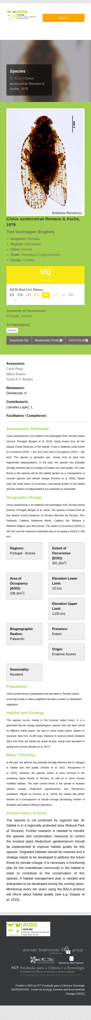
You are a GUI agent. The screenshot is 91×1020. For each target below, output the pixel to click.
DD (71, 295)
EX (12, 295)
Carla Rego (14, 368)
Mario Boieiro (16, 374)
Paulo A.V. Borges (19, 379)
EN (36, 295)
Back (16, 78)
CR (28, 295)
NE (15, 300)
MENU (63, 17)
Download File (19, 340)
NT (55, 295)
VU (46, 295)
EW (20, 295)
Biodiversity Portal (48, 340)
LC (63, 295)
